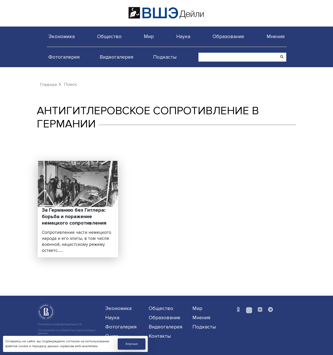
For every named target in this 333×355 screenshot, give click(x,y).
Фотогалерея (64, 57)
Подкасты (165, 57)
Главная (48, 84)
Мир (149, 36)
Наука (183, 36)
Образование (228, 36)
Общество (109, 36)
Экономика (61, 36)
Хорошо (131, 344)
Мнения (276, 36)
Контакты (160, 336)
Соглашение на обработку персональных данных (67, 332)
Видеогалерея (116, 57)
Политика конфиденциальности (60, 324)
